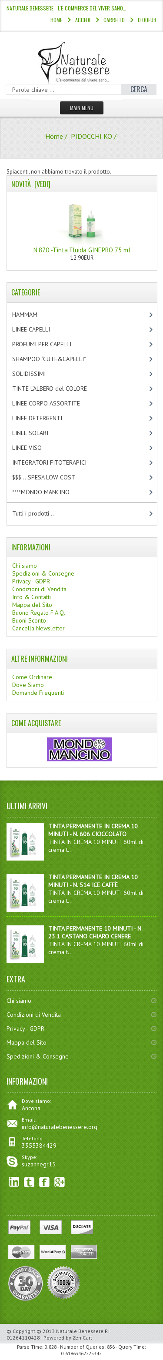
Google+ (59, 1182)
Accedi (82, 19)
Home (56, 19)
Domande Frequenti (38, 693)
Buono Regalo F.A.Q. (38, 612)
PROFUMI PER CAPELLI (49, 344)
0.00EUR (147, 19)
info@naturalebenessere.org (59, 1127)
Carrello (114, 19)
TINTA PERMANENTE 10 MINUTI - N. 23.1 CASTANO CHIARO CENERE (95, 932)
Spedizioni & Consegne (43, 573)
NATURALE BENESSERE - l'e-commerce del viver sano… (66, 8)
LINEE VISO (34, 448)
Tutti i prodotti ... (34, 513)
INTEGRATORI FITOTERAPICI (56, 462)
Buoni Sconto (29, 620)
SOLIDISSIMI (36, 374)
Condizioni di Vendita (39, 589)
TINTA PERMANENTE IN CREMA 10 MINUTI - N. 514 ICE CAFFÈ (93, 881)
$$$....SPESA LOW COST (51, 477)
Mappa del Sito (32, 605)
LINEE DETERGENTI (44, 418)
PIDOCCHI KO (91, 136)
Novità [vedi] (30, 184)
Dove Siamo (28, 685)
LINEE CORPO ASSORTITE (55, 403)
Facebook (44, 1182)
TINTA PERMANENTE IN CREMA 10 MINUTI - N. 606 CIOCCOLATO (93, 830)
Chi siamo (24, 565)
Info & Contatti (31, 597)
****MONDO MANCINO (50, 492)
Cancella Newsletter (38, 628)
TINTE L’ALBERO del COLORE (58, 388)
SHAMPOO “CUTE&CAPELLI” (58, 359)
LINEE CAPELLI (40, 329)
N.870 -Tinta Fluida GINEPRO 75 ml (81, 225)
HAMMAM (32, 314)
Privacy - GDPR (31, 581)
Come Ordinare (32, 677)
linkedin (14, 1182)
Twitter (29, 1182)
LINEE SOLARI (37, 433)
